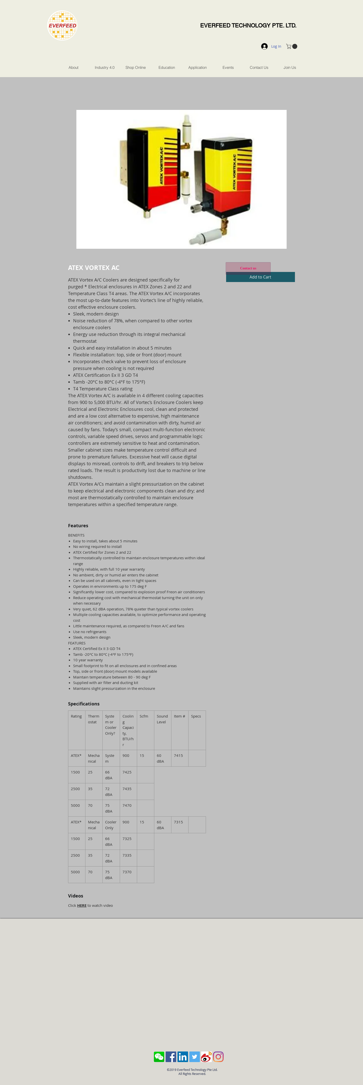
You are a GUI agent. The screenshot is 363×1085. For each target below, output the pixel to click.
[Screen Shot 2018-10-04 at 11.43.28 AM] (159, 1056)
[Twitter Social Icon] (194, 1056)
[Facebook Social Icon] (171, 1056)
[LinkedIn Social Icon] (182, 1056)
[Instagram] (218, 1056)
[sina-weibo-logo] (206, 1056)
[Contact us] (248, 268)
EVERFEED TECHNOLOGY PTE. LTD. (248, 25)
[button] (292, 46)
